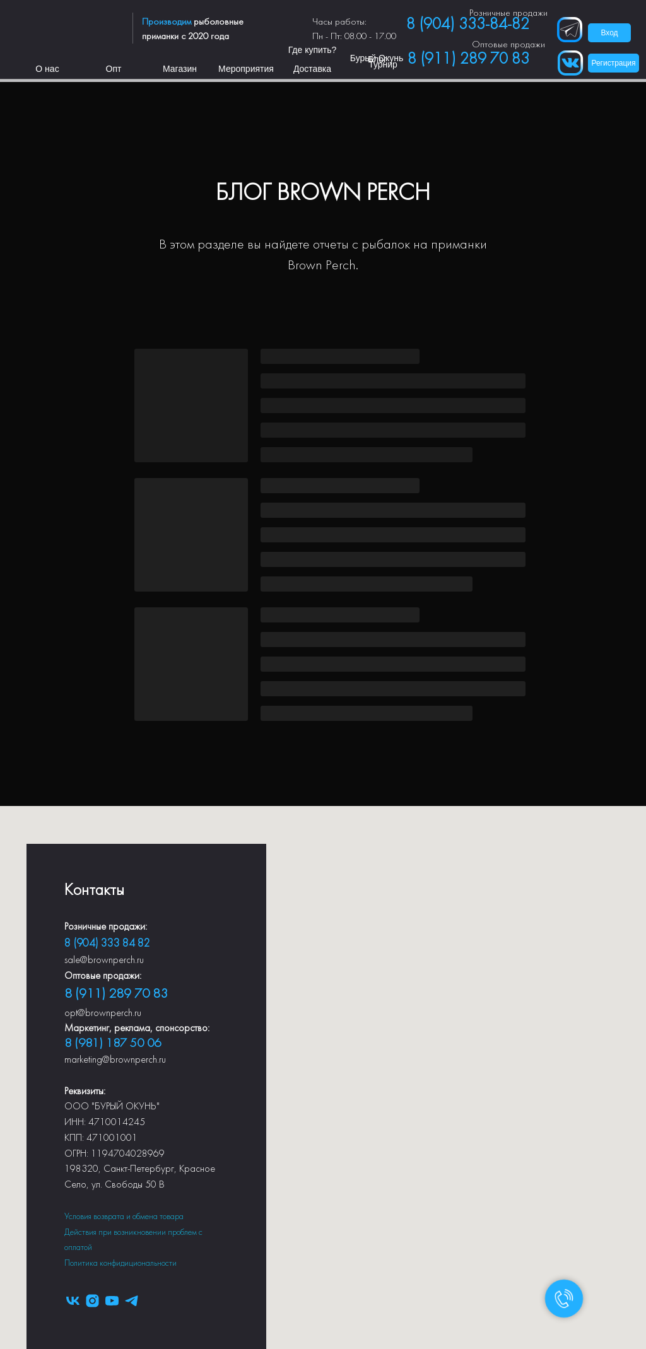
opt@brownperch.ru (102, 1013)
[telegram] (131, 1301)
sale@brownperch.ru (104, 960)
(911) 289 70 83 (120, 994)
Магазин (180, 69)
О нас (47, 69)
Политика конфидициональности (120, 1263)
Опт (114, 69)
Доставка (312, 69)
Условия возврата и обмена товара (124, 1217)
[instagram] (92, 1301)
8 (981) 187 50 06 (112, 1043)
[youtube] (112, 1301)
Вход (609, 32)
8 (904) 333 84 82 (107, 943)
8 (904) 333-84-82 (467, 25)
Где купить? (312, 50)
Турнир (382, 64)
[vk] (73, 1301)
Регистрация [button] (613, 63)
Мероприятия (246, 69)
